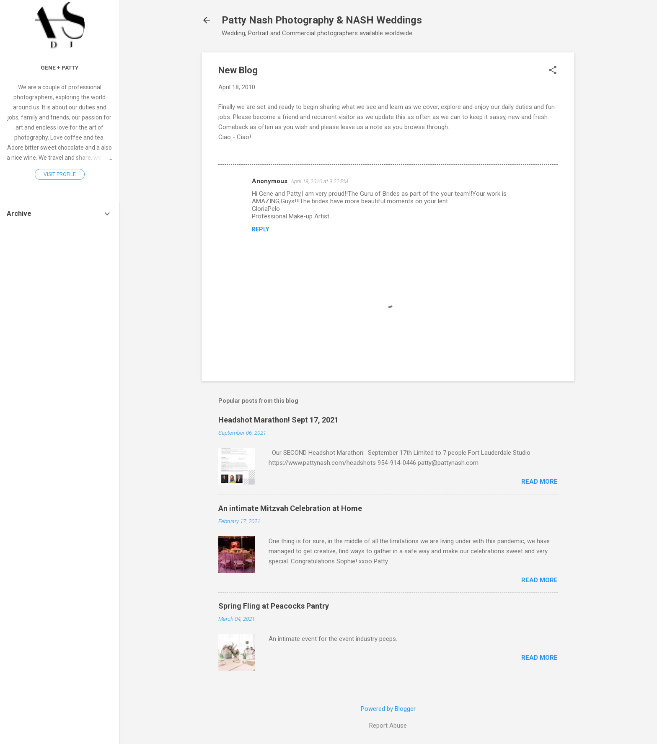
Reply (260, 229)
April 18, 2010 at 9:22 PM (319, 181)
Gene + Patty (59, 67)
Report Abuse (388, 725)
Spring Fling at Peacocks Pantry (273, 605)
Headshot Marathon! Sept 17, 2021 (278, 419)
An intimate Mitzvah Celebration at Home (290, 508)
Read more (539, 481)
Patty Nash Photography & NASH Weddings (322, 20)
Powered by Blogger (388, 709)
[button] (553, 71)
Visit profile (60, 174)
